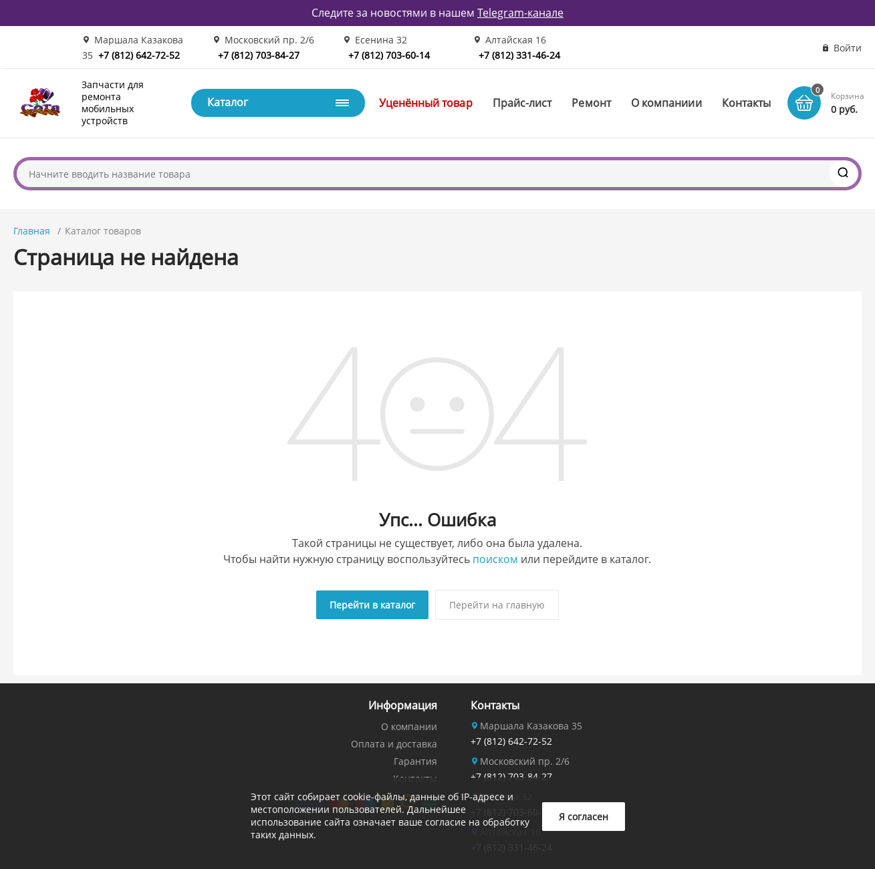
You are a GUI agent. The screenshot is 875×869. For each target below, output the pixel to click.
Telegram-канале (520, 12)
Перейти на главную (497, 604)
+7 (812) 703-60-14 (389, 55)
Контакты (746, 103)
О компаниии (666, 103)
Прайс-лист (522, 103)
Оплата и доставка (394, 743)
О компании (409, 726)
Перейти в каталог (372, 604)
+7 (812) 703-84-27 (258, 55)
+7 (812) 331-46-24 (519, 55)
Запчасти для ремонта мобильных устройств (113, 103)
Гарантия (415, 761)
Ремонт (591, 103)
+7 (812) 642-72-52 (139, 55)
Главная (31, 230)
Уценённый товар (426, 103)
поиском (495, 559)
